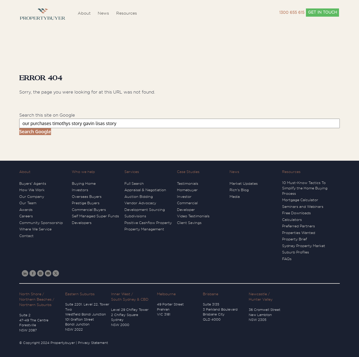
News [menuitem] (103, 13)
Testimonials (187, 183)
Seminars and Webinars (302, 207)
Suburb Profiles (295, 252)
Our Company (31, 197)
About (25, 172)
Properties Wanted (298, 233)
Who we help (83, 172)
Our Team (27, 203)
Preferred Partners (298, 226)
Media (235, 197)
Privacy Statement (93, 343)
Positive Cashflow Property (148, 223)
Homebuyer (187, 190)
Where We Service (35, 229)
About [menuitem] (84, 13)
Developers (82, 223)
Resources (291, 172)
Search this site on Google (47, 115)
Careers (26, 216)
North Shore (30, 294)
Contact (26, 236)
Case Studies (188, 172)
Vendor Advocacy (140, 203)
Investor (184, 197)
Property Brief (294, 239)
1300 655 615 (291, 13)
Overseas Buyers (87, 197)
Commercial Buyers (89, 210)
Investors (80, 190)
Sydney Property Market (303, 246)
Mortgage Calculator (300, 200)
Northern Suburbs (35, 305)
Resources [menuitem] (126, 13)
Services (131, 172)
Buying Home (84, 183)
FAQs (287, 259)
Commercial (187, 203)
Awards (26, 210)
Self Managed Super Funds (95, 216)
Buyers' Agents (32, 183)
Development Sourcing (144, 210)
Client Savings (189, 223)
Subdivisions (135, 216)
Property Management (144, 229)
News (234, 172)
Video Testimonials (193, 216)
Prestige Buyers (85, 203)
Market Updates (244, 183)
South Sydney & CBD (129, 299)
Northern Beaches (35, 299)
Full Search (134, 183)
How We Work (32, 190)
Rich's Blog (239, 190)
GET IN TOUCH (322, 12)
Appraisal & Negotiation (145, 190)
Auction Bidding (138, 197)
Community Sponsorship (41, 223)
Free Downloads (296, 213)
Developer (186, 210)
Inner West (120, 294)
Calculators (292, 220)
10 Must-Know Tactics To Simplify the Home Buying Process (304, 188)
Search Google (35, 131)
